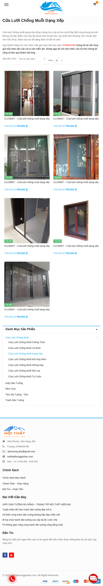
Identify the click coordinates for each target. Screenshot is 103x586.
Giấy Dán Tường (14, 383)
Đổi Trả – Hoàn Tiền (12, 489)
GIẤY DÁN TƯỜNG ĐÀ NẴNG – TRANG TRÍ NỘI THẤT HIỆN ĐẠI (36, 504)
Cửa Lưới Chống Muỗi (17, 337)
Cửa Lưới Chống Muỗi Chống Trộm (26, 342)
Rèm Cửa (10, 388)
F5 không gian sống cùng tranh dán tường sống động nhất (32, 524)
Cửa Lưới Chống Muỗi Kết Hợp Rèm (27, 359)
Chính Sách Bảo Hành (14, 477)
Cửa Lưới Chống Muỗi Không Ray (26, 365)
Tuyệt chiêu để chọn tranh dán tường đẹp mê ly (27, 509)
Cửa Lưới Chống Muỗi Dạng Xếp (25, 353)
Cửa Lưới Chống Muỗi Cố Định (24, 348)
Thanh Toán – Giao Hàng (15, 483)
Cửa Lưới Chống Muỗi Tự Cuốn (24, 376)
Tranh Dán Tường (14, 400)
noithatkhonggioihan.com (20, 456)
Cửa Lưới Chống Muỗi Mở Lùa (24, 370)
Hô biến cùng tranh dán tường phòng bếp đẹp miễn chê (31, 514)
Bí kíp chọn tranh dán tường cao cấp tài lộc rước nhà (29, 519)
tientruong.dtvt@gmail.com (21, 451)
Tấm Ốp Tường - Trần (16, 394)
